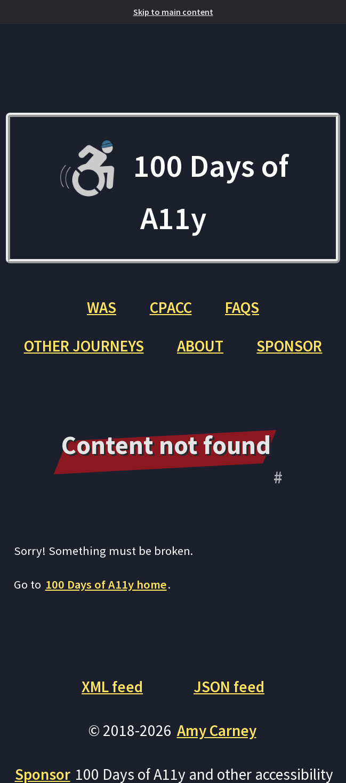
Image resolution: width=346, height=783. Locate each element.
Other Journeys (84, 346)
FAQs (242, 307)
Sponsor (289, 346)
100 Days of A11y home (106, 584)
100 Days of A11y (173, 188)
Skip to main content (173, 11)
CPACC (171, 307)
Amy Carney (216, 730)
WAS (101, 307)
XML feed (112, 686)
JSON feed (229, 686)
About (200, 346)
